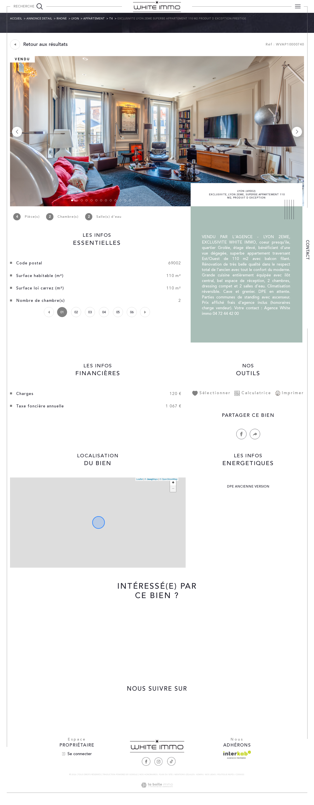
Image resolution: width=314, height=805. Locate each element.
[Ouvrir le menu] (298, 6)
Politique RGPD (225, 777)
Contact (307, 250)
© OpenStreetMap (168, 481)
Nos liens (210, 777)
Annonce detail (39, 18)
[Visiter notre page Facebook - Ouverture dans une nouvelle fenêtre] (146, 764)
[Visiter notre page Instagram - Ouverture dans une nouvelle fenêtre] (158, 764)
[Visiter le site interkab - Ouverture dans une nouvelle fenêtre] (237, 757)
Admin (199, 777)
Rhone (62, 18)
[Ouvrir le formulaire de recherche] (28, 6)
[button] (297, 132)
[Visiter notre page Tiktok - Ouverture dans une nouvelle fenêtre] (171, 764)
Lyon (75, 18)
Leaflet (139, 481)
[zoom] (157, 205)
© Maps (151, 481)
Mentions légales (184, 777)
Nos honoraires (148, 777)
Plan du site (165, 777)
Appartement (94, 18)
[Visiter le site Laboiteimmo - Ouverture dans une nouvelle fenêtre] (157, 792)
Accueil (16, 18)
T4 (111, 18)
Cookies (239, 777)
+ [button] (173, 485)
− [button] (173, 491)
